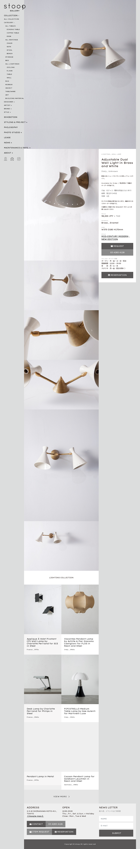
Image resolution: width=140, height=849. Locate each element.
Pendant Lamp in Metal (40, 776)
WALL (9, 78)
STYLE (6, 112)
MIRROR (8, 84)
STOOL (9, 50)
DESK (9, 36)
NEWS (7, 143)
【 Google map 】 (35, 816)
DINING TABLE (13, 29)
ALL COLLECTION (11, 19)
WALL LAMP (116, 154)
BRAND (7, 109)
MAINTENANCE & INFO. (16, 148)
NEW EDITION (109, 239)
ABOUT (7, 153)
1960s (72, 649)
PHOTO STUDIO (12, 132)
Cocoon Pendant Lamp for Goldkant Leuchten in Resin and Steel (79, 778)
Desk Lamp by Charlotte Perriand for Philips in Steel (41, 711)
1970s (36, 649)
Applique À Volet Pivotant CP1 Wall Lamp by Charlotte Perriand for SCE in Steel (42, 642)
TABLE (9, 74)
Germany (68, 785)
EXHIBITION (10, 117)
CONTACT (37, 824)
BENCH (10, 53)
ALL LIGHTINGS (12, 64)
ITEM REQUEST (40, 832)
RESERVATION (119, 275)
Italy (104, 171)
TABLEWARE (10, 91)
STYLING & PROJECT (15, 122)
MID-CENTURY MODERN (114, 236)
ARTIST (7, 105)
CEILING (11, 67)
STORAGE (9, 57)
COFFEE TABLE (13, 33)
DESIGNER (8, 102)
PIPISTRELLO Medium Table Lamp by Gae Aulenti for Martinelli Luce (79, 711)
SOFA (9, 47)
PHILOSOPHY (11, 127)
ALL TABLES (10, 26)
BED (7, 60)
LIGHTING (105, 154)
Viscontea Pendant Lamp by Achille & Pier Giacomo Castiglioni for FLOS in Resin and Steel (79, 642)
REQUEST (118, 246)
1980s (75, 785)
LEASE (7, 137)
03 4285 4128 (117, 252)
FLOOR (10, 71)
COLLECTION (11, 15)
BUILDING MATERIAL (14, 98)
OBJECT (8, 88)
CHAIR (9, 43)
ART (7, 95)
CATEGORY (8, 22)
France (29, 649)
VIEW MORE (60, 797)
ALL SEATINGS (11, 40)
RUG (7, 81)
